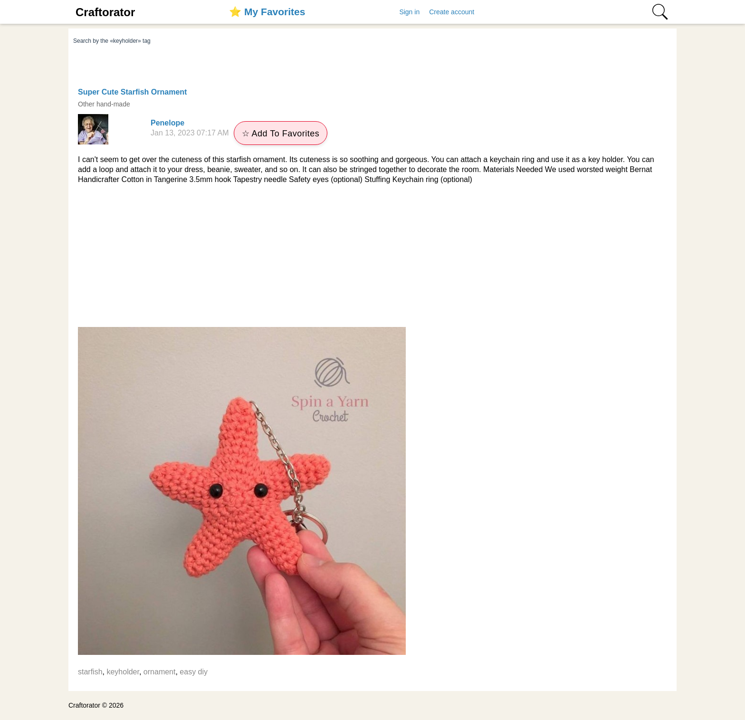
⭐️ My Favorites (267, 11)
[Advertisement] (372, 255)
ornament (159, 672)
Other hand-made (104, 104)
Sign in (409, 12)
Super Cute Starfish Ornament (132, 92)
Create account (451, 12)
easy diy (194, 672)
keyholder (122, 672)
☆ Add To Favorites (281, 133)
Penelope (167, 123)
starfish (90, 672)
